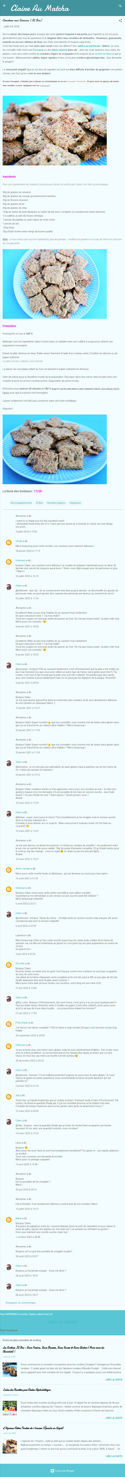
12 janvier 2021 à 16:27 (28, 708)
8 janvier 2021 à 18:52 (27, 626)
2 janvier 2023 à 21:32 (27, 1085)
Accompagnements (21, 502)
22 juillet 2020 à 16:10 (27, 576)
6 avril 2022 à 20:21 (26, 903)
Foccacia (38, 49)
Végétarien (75, 502)
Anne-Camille (23, 868)
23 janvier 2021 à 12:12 (28, 774)
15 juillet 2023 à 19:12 (27, 1208)
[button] (120, 21)
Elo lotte (20, 963)
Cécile (19, 541)
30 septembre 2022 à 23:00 (30, 1035)
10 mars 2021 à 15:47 (27, 831)
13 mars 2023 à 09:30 (27, 1111)
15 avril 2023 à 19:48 (26, 1164)
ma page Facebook (76, 81)
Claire (19, 585)
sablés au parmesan (89, 45)
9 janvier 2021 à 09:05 (27, 682)
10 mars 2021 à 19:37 (27, 859)
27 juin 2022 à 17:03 (26, 1013)
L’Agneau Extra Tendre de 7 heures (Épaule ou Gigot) (33, 1428)
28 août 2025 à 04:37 (27, 1256)
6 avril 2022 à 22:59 (26, 925)
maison (63, 49)
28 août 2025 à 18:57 (27, 1275)
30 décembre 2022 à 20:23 (30, 1060)
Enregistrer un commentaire (21, 1302)
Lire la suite (114, 1379)
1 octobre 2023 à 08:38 (28, 1237)
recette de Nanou (104, 53)
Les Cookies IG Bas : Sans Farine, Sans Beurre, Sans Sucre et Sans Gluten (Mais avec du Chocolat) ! (53, 1350)
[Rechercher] (120, 7)
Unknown (20, 560)
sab (18, 1095)
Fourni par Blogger (62, 1470)
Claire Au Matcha (39, 8)
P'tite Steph (22, 1022)
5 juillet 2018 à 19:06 (26, 531)
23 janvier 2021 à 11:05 (28, 730)
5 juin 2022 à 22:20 (25, 954)
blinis (55, 49)
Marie (18, 1218)
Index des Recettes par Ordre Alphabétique (26, 1390)
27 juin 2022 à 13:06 (26, 988)
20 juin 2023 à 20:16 (26, 1189)
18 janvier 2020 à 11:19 (28, 550)
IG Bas (39, 502)
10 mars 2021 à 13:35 (27, 802)
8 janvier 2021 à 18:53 (27, 654)
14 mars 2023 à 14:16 (27, 1133)
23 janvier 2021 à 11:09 (28, 752)
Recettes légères (56, 502)
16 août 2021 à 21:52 (27, 878)
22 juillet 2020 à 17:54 (27, 598)
